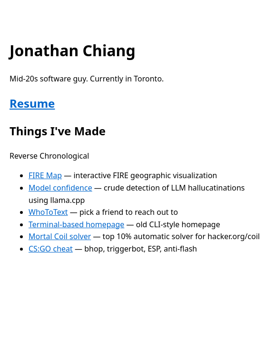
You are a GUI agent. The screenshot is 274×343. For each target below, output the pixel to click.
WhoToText (48, 212)
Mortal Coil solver (60, 236)
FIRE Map (45, 175)
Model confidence (60, 187)
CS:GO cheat (51, 248)
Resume (32, 103)
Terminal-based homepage (76, 224)
